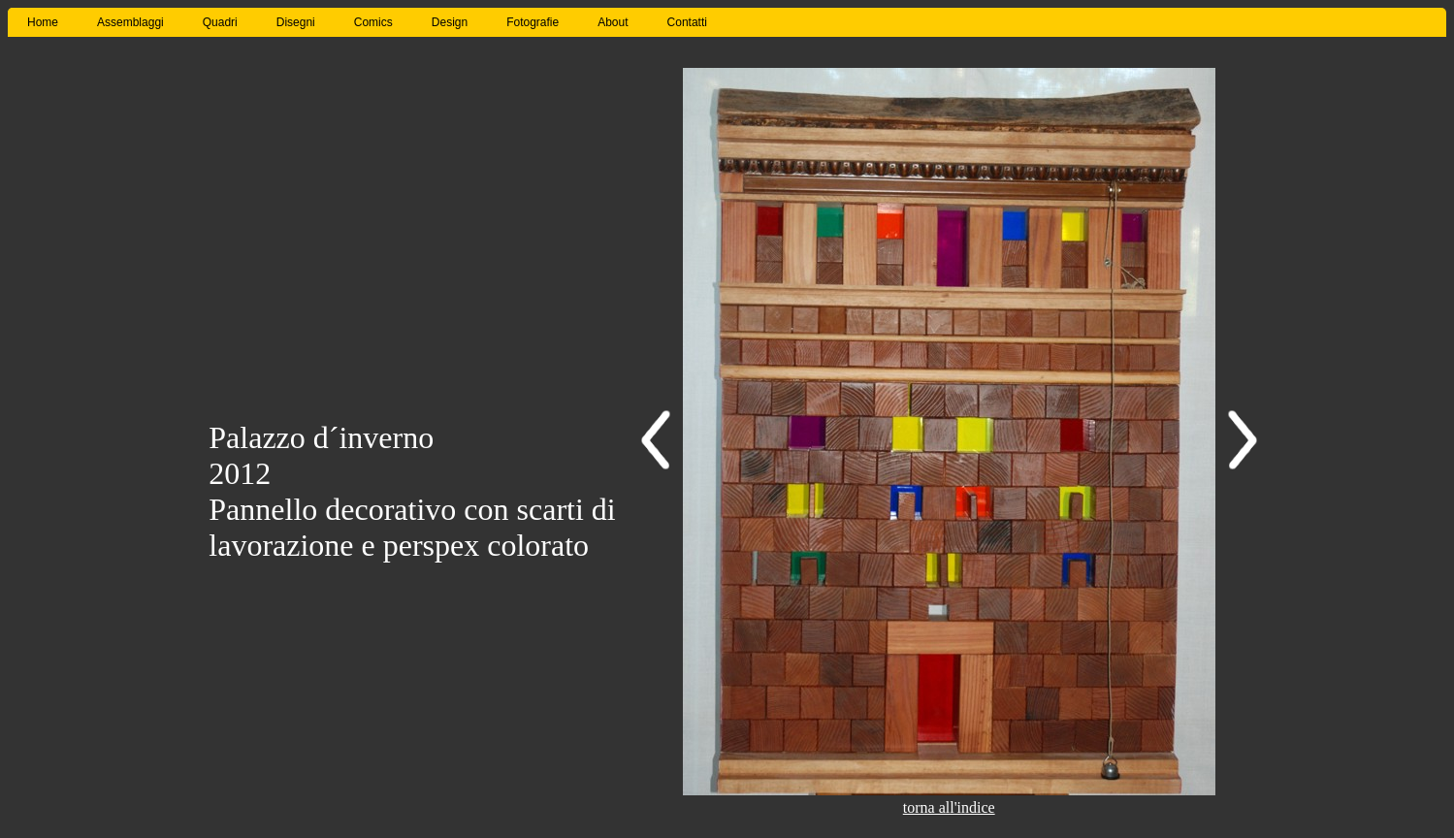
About (613, 22)
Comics (373, 22)
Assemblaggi (130, 22)
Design (450, 22)
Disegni (295, 22)
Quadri (220, 22)
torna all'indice (949, 807)
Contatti (687, 22)
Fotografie (532, 22)
